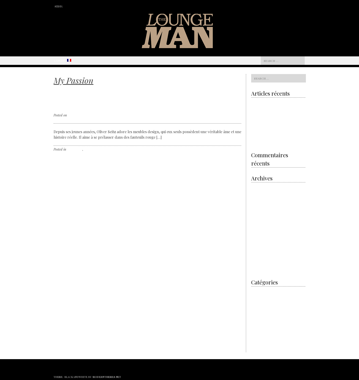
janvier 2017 (259, 264)
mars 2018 (257, 228)
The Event (257, 332)
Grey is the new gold (267, 112)
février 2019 (259, 210)
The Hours (257, 338)
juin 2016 (257, 270)
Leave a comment (111, 149)
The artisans (259, 314)
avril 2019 (257, 204)
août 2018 (257, 216)
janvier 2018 (259, 234)
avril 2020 (257, 198)
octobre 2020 (259, 186)
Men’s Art (257, 296)
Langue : (62, 60)
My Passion (74, 149)
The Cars (257, 320)
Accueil (59, 6)
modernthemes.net (107, 377)
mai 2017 (256, 246)
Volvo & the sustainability (267, 102)
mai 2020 (257, 192)
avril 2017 (257, 252)
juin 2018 (257, 222)
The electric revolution (265, 121)
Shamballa (267, 140)
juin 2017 (257, 240)
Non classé (91, 149)
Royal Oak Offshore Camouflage (271, 131)
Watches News (260, 344)
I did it (255, 290)
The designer (259, 326)
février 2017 (258, 258)
